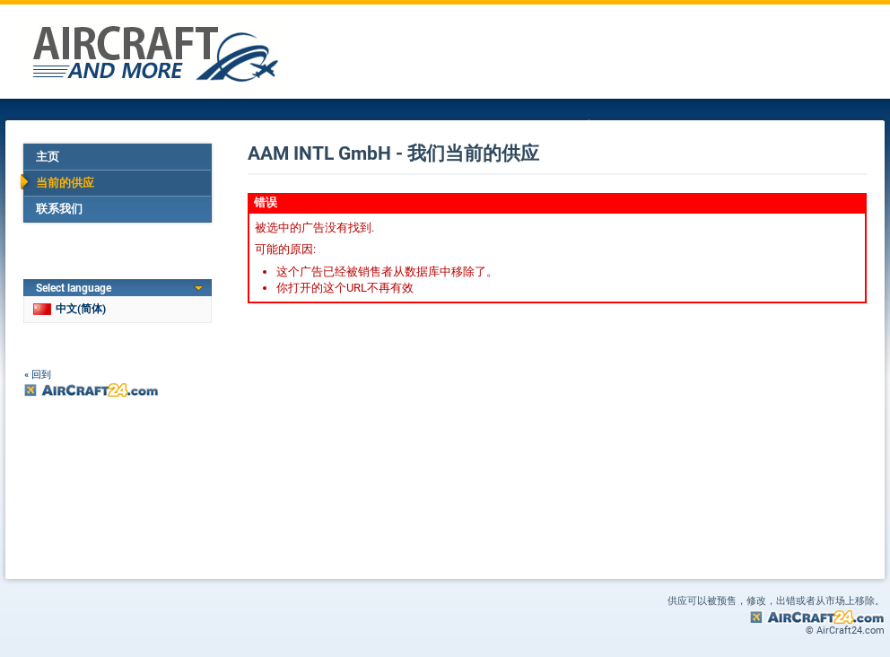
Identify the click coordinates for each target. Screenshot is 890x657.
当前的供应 (65, 182)
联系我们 (59, 208)
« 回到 (37, 375)
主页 (47, 156)
